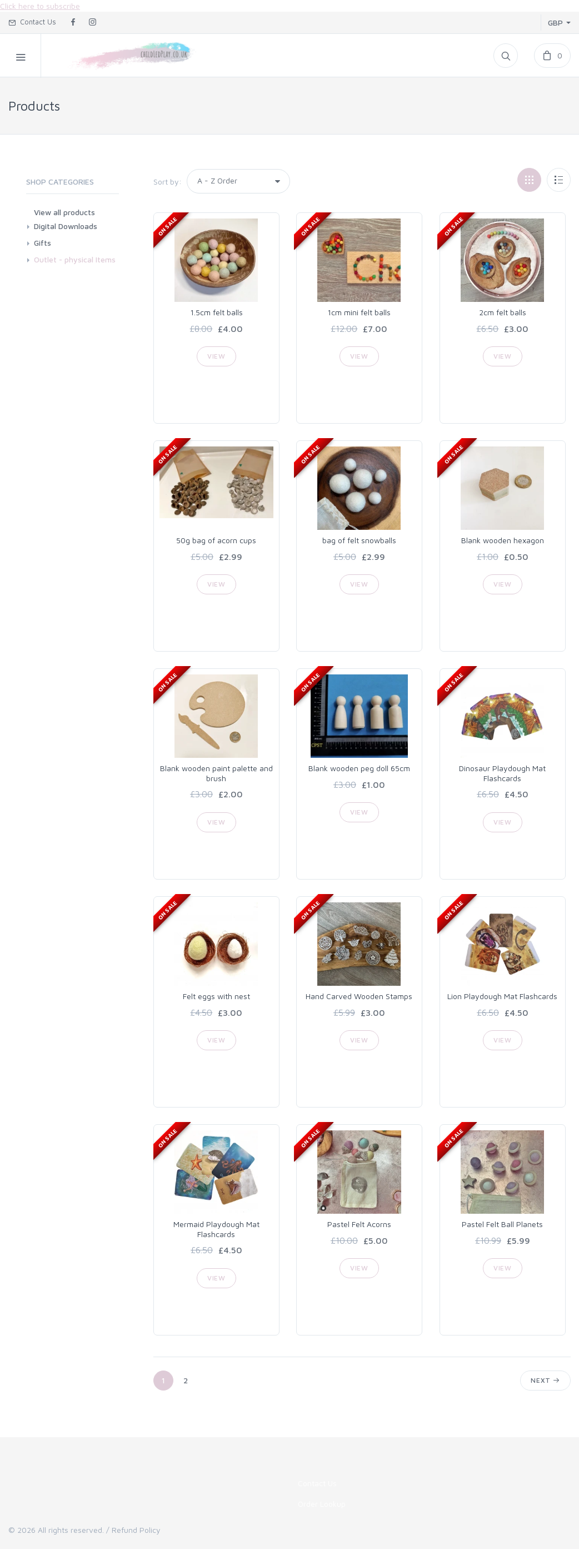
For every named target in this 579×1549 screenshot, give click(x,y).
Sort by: (167, 181)
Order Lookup (322, 1503)
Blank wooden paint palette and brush (216, 773)
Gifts (42, 242)
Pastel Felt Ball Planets (502, 1224)
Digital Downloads (65, 226)
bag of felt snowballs (359, 540)
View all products (64, 212)
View (216, 356)
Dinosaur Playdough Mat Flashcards (502, 773)
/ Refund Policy (133, 1530)
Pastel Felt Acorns (359, 1224)
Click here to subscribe (40, 6)
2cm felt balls (502, 312)
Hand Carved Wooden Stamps (359, 996)
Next (545, 1380)
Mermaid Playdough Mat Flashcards (216, 1229)
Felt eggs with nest (216, 996)
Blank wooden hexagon (502, 540)
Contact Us (32, 21)
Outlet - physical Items (75, 259)
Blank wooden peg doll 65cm (359, 768)
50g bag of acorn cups (216, 540)
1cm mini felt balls (359, 312)
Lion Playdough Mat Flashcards (502, 996)
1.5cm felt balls (216, 312)
